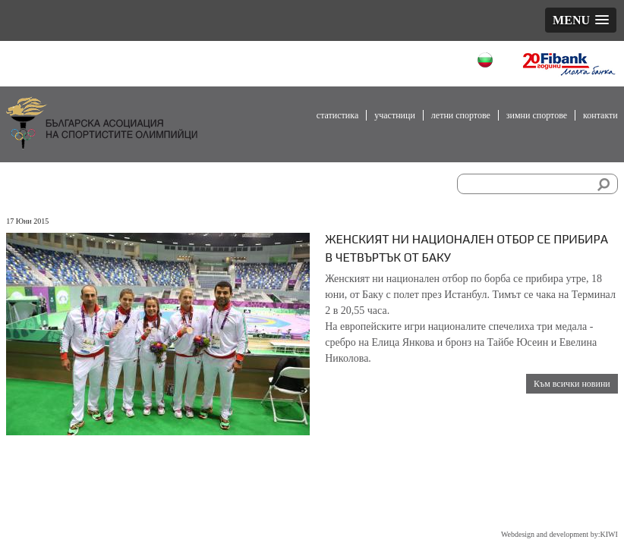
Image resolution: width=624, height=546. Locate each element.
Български (486, 61)
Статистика (337, 115)
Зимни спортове (536, 115)
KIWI (608, 534)
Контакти (600, 115)
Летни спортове (460, 115)
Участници (394, 115)
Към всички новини (572, 383)
